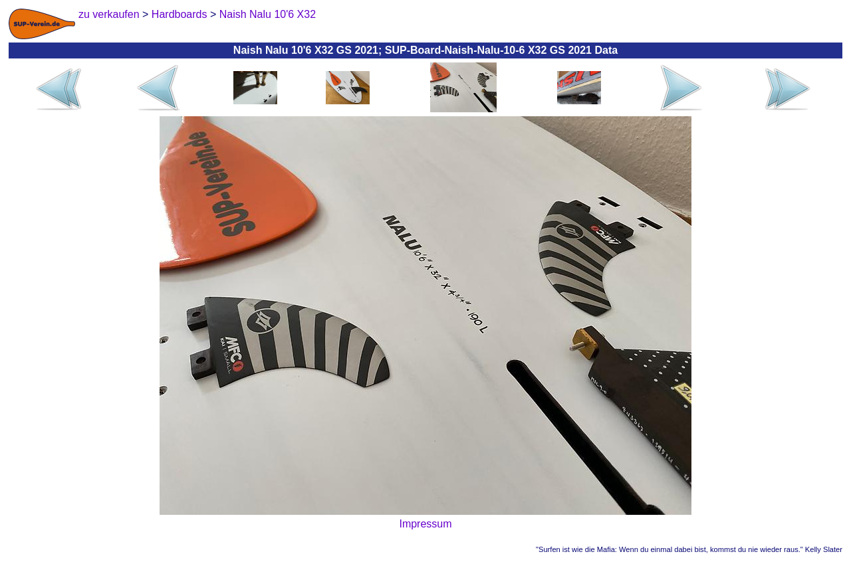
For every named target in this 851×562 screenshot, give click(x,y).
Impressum (425, 523)
